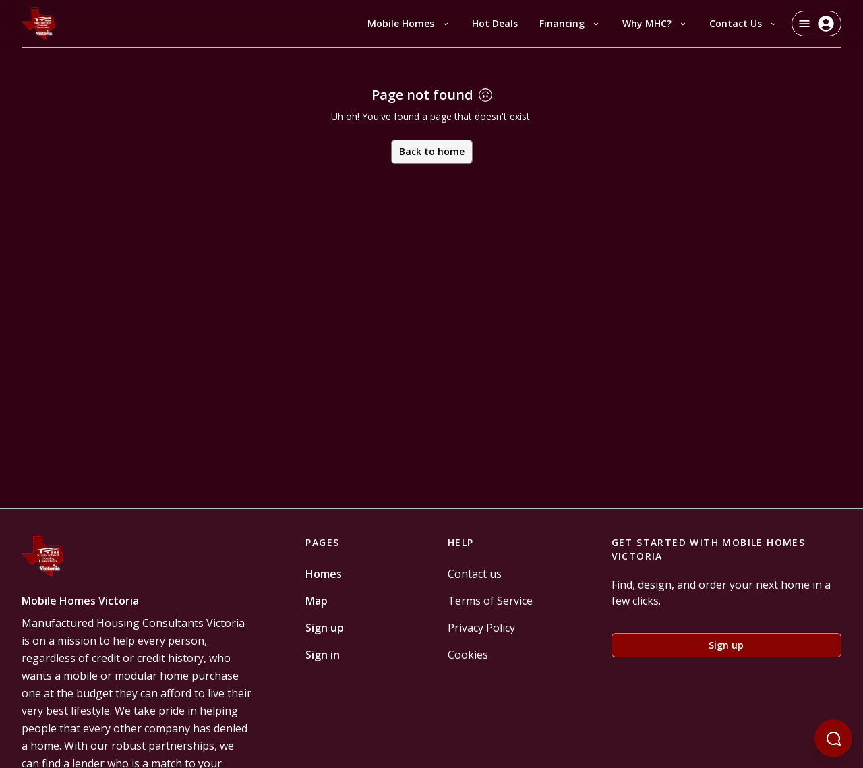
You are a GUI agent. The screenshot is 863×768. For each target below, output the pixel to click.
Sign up (324, 627)
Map (316, 600)
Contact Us (743, 23)
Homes (323, 573)
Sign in (322, 654)
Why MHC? (655, 23)
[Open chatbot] (833, 738)
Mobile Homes (408, 23)
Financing (570, 23)
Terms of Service (490, 600)
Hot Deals (495, 23)
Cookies (468, 654)
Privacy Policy (481, 627)
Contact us (475, 573)
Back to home (432, 151)
